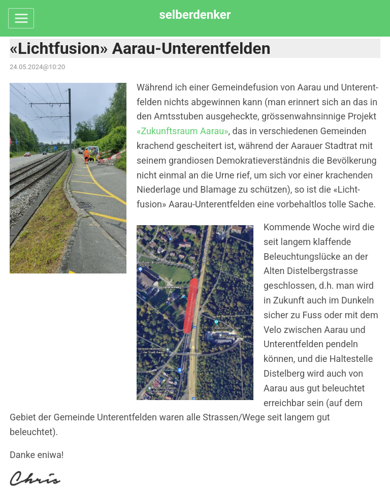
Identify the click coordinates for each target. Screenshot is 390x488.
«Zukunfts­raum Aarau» (183, 131)
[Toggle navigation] (21, 18)
